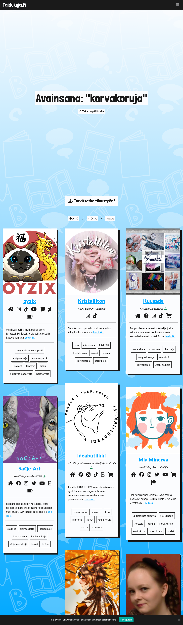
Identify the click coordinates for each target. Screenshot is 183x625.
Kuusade (153, 301)
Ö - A (92, 218)
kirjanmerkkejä (18, 539)
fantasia (30, 365)
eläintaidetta (27, 524)
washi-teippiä (162, 364)
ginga (43, 365)
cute (76, 345)
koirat (45, 539)
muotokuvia (155, 531)
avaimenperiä (39, 358)
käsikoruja (89, 345)
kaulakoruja (80, 353)
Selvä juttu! (126, 619)
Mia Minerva (153, 459)
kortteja (97, 527)
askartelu (154, 349)
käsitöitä (104, 345)
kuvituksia (139, 531)
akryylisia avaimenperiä (29, 350)
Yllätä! (110, 218)
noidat (170, 531)
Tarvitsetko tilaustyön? (91, 201)
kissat (84, 527)
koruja (106, 353)
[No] (179, 620)
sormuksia (100, 360)
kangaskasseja (146, 357)
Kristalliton (91, 301)
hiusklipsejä (166, 515)
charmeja (169, 349)
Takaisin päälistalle (91, 111)
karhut (89, 519)
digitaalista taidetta (144, 515)
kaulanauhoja (38, 531)
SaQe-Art (29, 464)
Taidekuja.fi (14, 5)
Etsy (107, 511)
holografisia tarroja (21, 373)
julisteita (77, 519)
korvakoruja (84, 360)
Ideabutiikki (91, 455)
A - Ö (73, 218)
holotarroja (42, 373)
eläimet (17, 365)
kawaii (94, 353)
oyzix (29, 301)
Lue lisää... (30, 337)
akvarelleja (138, 349)
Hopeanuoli (45, 524)
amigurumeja (19, 358)
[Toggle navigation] (177, 4)
